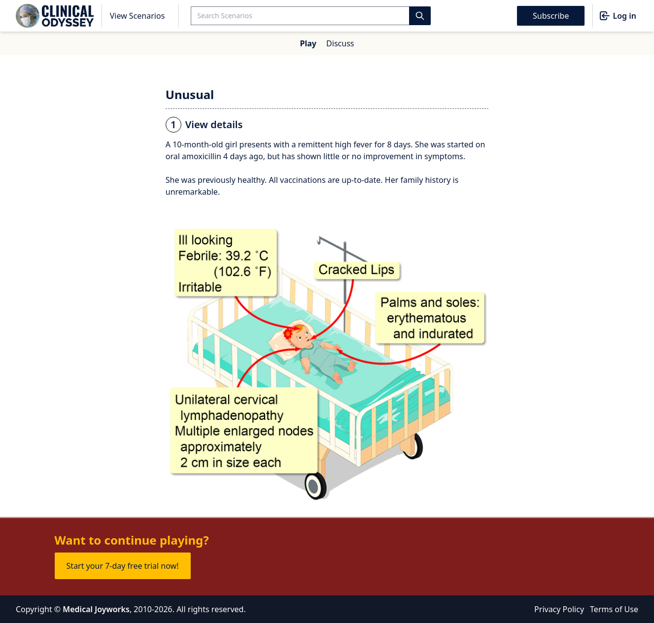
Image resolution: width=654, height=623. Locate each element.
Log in (617, 16)
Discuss (340, 43)
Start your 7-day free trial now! (123, 565)
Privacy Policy (559, 609)
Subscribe (551, 15)
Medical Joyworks (96, 609)
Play (308, 43)
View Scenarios (137, 15)
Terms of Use (614, 609)
